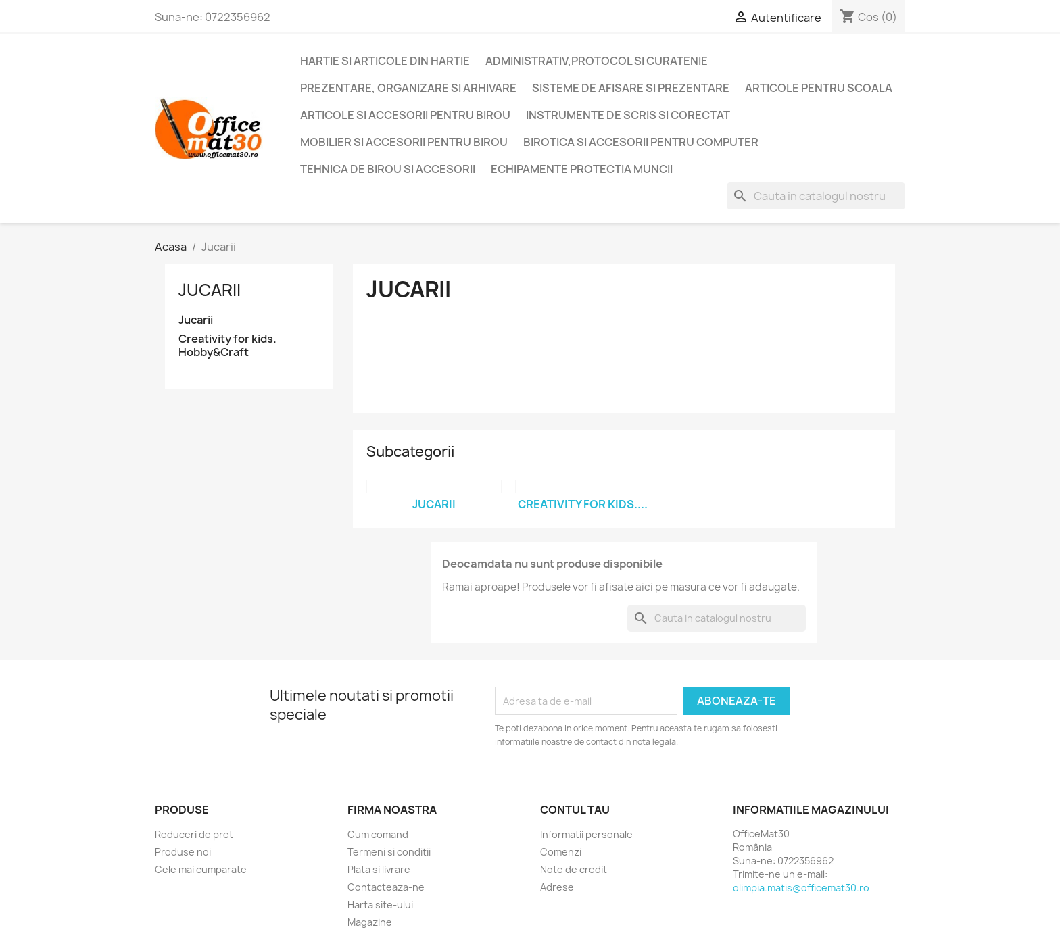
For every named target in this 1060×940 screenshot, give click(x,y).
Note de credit (573, 869)
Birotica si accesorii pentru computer (640, 141)
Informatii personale (586, 834)
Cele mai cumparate (201, 869)
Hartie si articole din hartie (385, 60)
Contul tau (575, 809)
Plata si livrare (378, 869)
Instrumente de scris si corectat (628, 114)
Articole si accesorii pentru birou (405, 114)
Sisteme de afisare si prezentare (630, 87)
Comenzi (560, 851)
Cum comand (377, 834)
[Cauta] (816, 195)
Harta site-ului (380, 904)
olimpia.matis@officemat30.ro (801, 887)
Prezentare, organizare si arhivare (408, 87)
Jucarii (209, 289)
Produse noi (183, 851)
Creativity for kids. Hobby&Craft (227, 346)
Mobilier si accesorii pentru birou (404, 141)
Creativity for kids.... (583, 504)
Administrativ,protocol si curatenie (596, 60)
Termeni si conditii (389, 851)
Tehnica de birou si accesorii (387, 169)
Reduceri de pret (194, 834)
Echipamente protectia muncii (582, 169)
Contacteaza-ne (386, 887)
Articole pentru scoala (818, 87)
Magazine (369, 922)
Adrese (557, 887)
